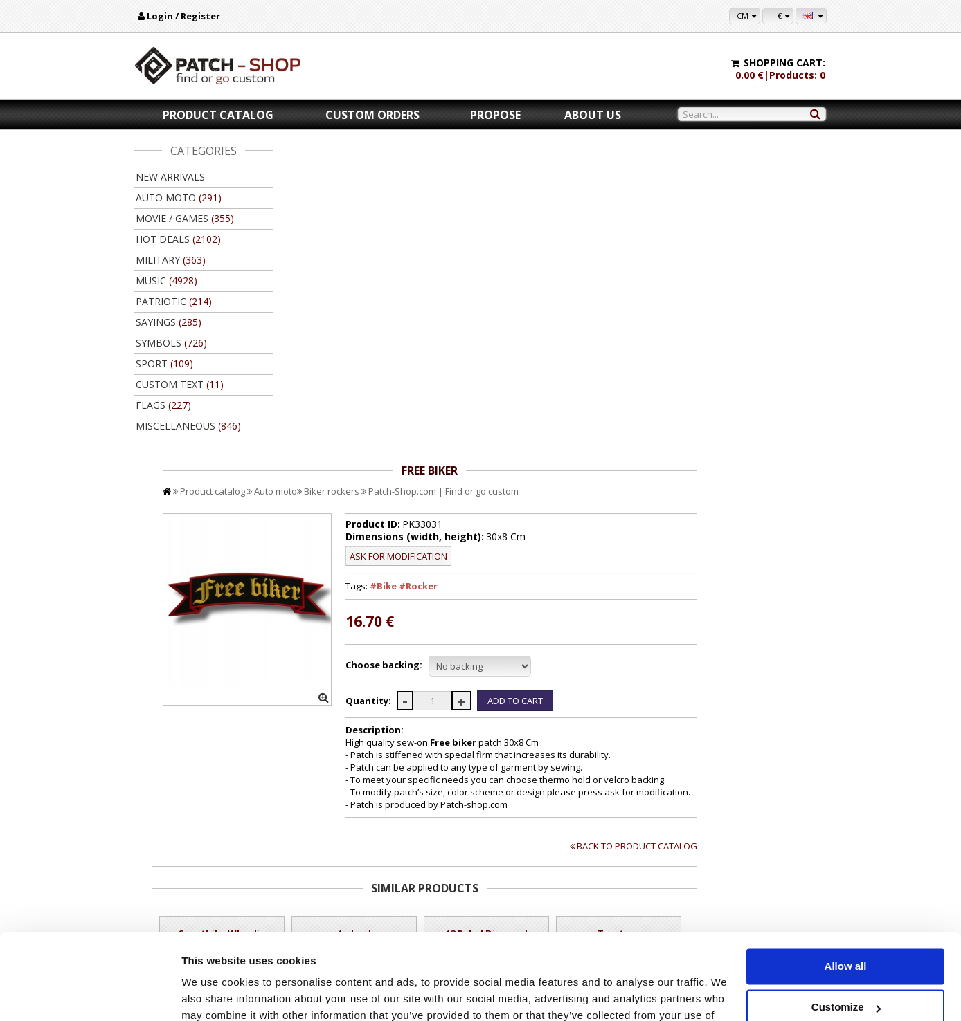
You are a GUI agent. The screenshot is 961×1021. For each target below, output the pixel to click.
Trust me (747, 625)
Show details (213, 994)
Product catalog (218, 114)
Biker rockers (470, 171)
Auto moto (414, 171)
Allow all (846, 890)
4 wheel (488, 625)
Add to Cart (358, 806)
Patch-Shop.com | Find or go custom (582, 171)
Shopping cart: (784, 62)
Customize (846, 931)
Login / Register (183, 16)
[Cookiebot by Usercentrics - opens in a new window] (89, 994)
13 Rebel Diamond (617, 625)
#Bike (517, 266)
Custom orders (372, 114)
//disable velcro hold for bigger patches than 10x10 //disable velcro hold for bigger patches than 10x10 (614, 346)
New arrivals (170, 176)
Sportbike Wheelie (359, 625)
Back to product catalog (763, 538)
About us (592, 114)
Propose (495, 114)
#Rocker (552, 266)
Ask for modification (533, 236)
